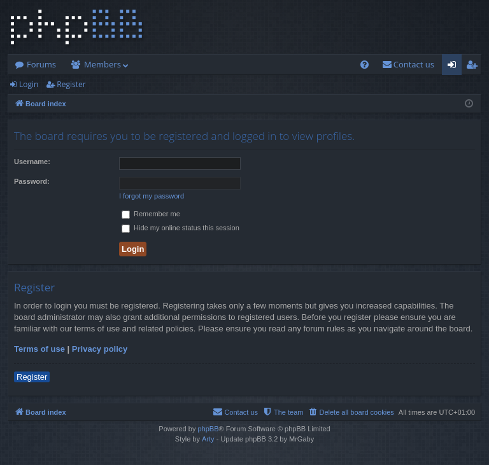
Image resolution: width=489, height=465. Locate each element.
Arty (208, 439)
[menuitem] (364, 64)
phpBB (207, 429)
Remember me (151, 214)
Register (71, 84)
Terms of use (39, 349)
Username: (32, 161)
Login (28, 84)
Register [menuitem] (474, 67)
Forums (41, 64)
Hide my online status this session (180, 228)
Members (102, 64)
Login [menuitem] (454, 67)
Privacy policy (99, 349)
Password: (32, 181)
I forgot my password (151, 196)
